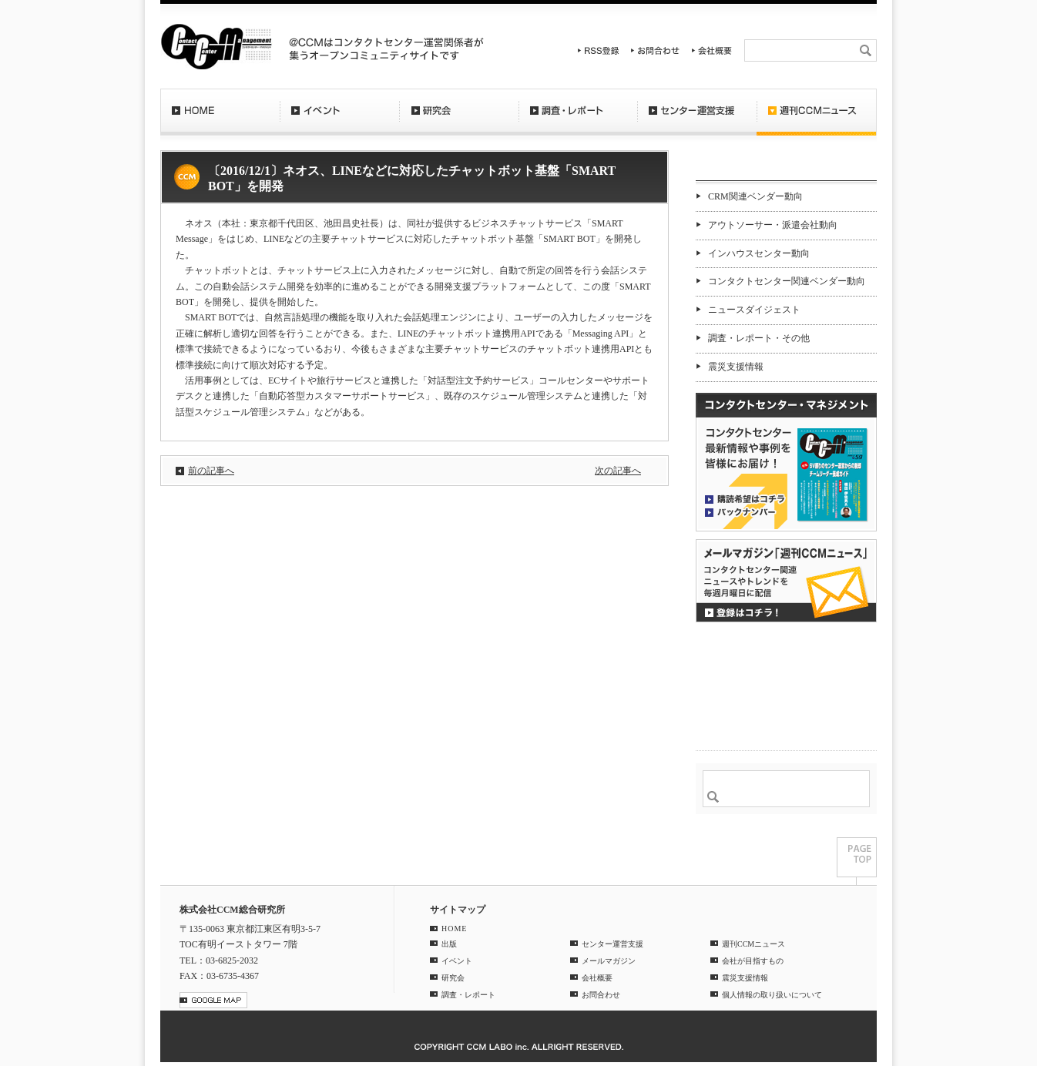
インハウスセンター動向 (759, 253)
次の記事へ (618, 470)
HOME (220, 119)
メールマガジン (609, 961)
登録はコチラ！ (786, 580)
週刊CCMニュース (817, 119)
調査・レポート (577, 119)
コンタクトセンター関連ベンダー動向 (786, 281)
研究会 (458, 119)
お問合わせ (655, 50)
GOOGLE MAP (213, 1000)
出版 (449, 944)
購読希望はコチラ (745, 498)
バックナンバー (745, 511)
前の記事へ (211, 470)
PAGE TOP (857, 861)
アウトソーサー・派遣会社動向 (772, 225)
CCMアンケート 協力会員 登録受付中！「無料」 (786, 655)
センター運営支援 (697, 119)
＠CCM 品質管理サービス (786, 713)
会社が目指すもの (753, 961)
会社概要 (711, 50)
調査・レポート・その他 (759, 338)
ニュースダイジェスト (754, 309)
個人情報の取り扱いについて (772, 995)
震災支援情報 (735, 366)
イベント (339, 119)
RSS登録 (598, 50)
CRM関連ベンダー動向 (755, 196)
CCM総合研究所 (216, 46)
